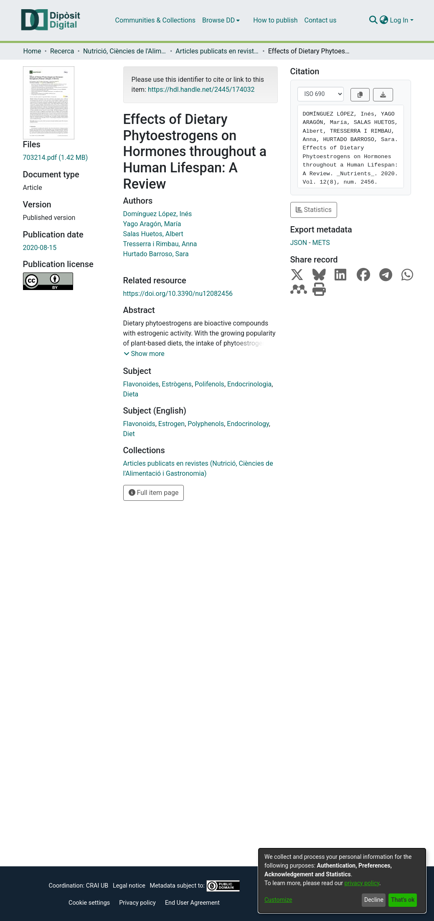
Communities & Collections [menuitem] (155, 20)
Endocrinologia (249, 384)
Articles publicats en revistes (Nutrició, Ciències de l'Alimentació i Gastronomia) (217, 51)
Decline (373, 899)
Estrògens (177, 384)
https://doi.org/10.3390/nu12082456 (178, 294)
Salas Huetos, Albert (153, 234)
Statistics (314, 210)
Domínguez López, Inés (157, 214)
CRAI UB (97, 885)
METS (321, 243)
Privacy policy (137, 902)
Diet (129, 434)
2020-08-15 (40, 248)
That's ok (402, 899)
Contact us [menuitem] (320, 20)
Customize (278, 899)
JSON (298, 243)
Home (32, 51)
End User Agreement (192, 902)
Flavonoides (141, 384)
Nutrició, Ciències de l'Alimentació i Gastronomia (125, 51)
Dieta (131, 394)
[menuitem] (221, 20)
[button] (144, 353)
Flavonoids (139, 424)
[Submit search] (373, 20)
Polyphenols (206, 424)
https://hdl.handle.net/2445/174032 (201, 89)
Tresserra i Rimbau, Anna (160, 244)
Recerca (62, 51)
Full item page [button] (154, 493)
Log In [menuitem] (399, 20)
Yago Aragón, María (152, 224)
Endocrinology (248, 424)
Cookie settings (89, 902)
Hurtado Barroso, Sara (156, 254)
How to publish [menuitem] (275, 20)
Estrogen (171, 424)
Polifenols (209, 384)
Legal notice (129, 885)
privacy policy (361, 883)
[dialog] (342, 880)
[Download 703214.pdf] (67, 158)
